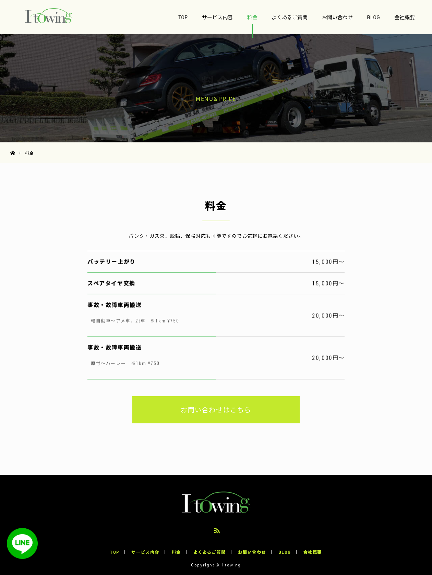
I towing (231, 564)
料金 (252, 17)
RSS (216, 529)
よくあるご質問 (290, 17)
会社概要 (404, 17)
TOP (183, 17)
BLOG (373, 17)
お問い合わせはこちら (216, 410)
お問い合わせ (337, 17)
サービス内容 (217, 17)
